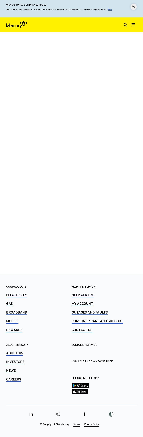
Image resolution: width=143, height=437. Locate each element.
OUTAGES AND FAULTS (90, 312)
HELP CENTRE (83, 295)
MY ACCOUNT (82, 304)
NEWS (11, 371)
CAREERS (13, 379)
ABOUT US (14, 353)
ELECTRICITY (16, 295)
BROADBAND (16, 312)
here (110, 9)
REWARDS (14, 330)
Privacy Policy (91, 424)
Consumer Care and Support (97, 321)
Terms (76, 424)
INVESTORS (15, 362)
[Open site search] (125, 24)
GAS (9, 304)
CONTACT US (82, 330)
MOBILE (12, 321)
